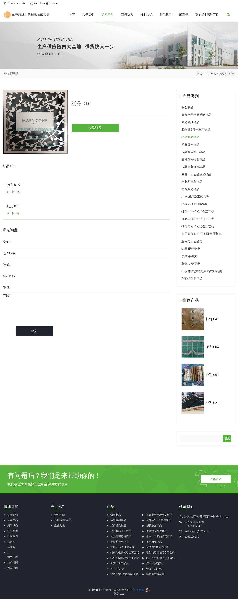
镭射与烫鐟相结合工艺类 (197, 219)
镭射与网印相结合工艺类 (197, 226)
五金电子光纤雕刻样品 (196, 114)
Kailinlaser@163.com (46, 3)
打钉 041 (212, 319)
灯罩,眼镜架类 (190, 248)
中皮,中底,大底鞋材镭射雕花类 (201, 271)
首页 (72, 14)
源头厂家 (213, 14)
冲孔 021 (212, 403)
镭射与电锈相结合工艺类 (197, 211)
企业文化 (59, 525)
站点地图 (12, 562)
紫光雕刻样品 (190, 122)
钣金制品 (187, 107)
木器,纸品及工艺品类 (195, 196)
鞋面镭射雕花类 (191, 278)
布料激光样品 (190, 189)
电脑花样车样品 (191, 181)
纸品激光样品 (226, 73)
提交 (34, 331)
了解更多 (216, 479)
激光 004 (212, 347)
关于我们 (88, 14)
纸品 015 (13, 185)
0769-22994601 (16, 3)
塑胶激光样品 (190, 144)
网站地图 (12, 567)
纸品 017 (13, 206)
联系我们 (166, 14)
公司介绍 (59, 514)
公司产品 (108, 14)
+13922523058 (193, 525)
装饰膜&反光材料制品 (195, 129)
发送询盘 (95, 128)
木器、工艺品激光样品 (196, 174)
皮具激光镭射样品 (193, 159)
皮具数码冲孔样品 (193, 152)
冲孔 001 (212, 375)
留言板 (183, 14)
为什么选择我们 (63, 520)
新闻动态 (127, 14)
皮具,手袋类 (189, 256)
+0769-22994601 (194, 521)
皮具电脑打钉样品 (193, 166)
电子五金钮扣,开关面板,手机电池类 (203, 235)
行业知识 (146, 14)
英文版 (199, 14)
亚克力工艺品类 (191, 241)
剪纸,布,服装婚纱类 (194, 204)
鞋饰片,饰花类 (190, 263)
